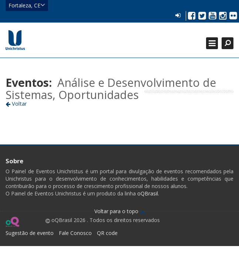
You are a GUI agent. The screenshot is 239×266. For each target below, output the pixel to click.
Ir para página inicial (15, 40)
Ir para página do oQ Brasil (12, 221)
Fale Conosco (75, 232)
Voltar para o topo (119, 211)
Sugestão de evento (30, 232)
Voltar (16, 103)
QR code (107, 232)
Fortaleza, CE (27, 5)
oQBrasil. (147, 193)
